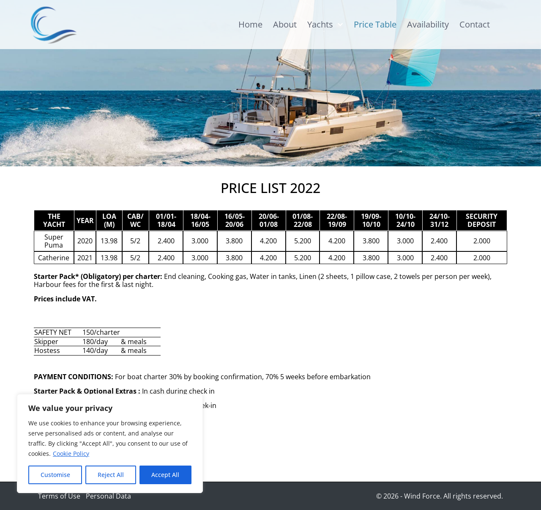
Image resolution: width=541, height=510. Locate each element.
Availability (428, 24)
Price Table (375, 24)
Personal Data (108, 496)
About (285, 24)
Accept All (165, 475)
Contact (474, 24)
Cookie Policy (71, 453)
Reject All (111, 475)
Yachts (325, 24)
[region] (110, 443)
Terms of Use (59, 496)
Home (250, 24)
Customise (55, 475)
